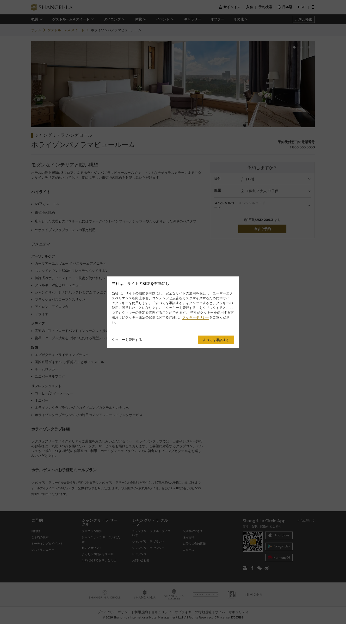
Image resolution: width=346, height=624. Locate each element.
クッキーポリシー (195, 317)
